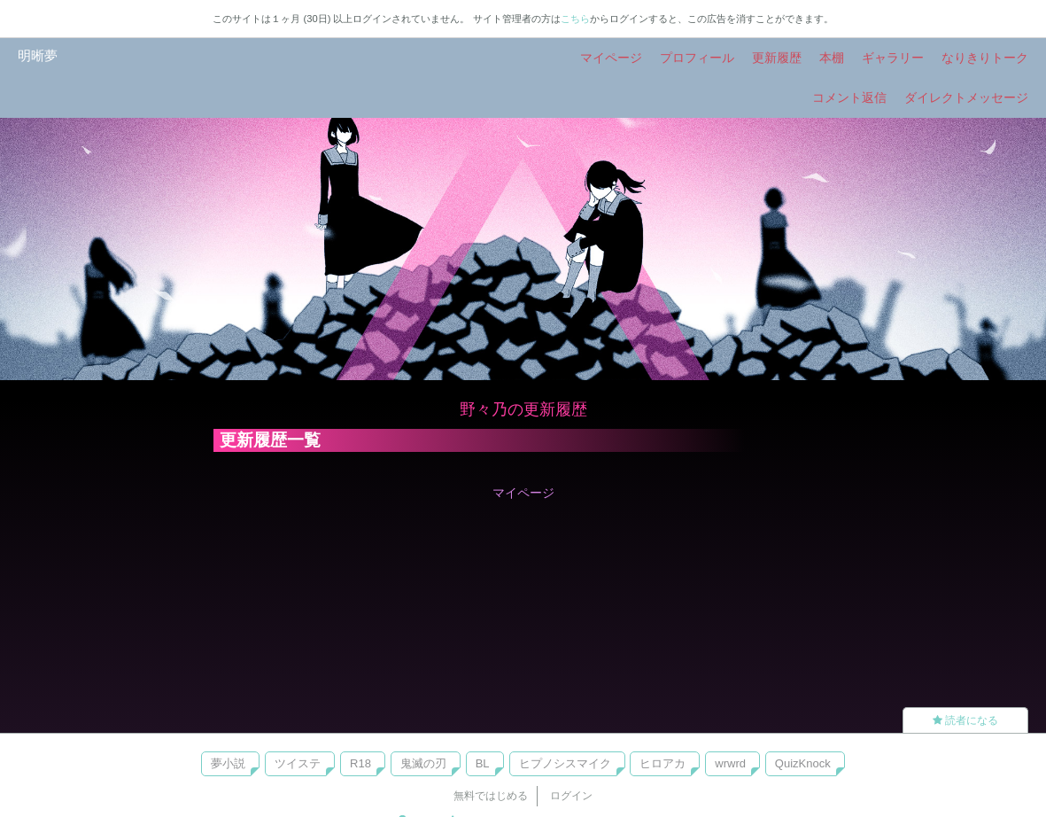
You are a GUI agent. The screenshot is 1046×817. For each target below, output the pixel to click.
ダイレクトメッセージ (966, 97)
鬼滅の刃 (423, 763)
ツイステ (298, 763)
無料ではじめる (490, 796)
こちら (575, 18)
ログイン (571, 796)
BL (483, 763)
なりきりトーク (984, 58)
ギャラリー (893, 58)
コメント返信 (849, 97)
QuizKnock (803, 763)
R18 (360, 763)
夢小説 (228, 763)
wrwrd (730, 763)
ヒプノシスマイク (565, 763)
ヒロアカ (662, 763)
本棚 (831, 58)
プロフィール (697, 58)
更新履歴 (777, 58)
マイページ (611, 58)
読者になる (965, 720)
